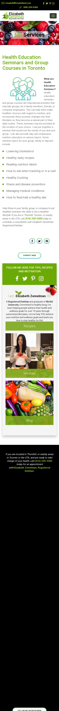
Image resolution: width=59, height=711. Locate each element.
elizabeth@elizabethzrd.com (18, 3)
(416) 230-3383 (30, 7)
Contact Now (29, 255)
